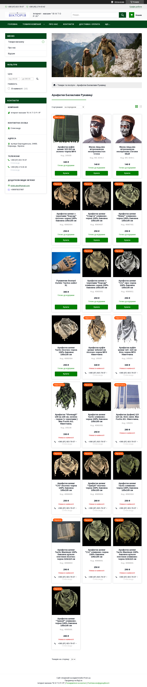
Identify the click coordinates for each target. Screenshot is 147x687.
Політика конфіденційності (98, 683)
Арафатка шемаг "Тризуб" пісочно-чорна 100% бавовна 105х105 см (97, 486)
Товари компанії (32, 24)
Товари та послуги (66, 85)
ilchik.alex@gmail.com (20, 185)
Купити (66, 173)
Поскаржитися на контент (76, 683)
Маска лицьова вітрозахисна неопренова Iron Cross (96, 150)
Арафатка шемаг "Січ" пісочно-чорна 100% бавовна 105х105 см (66, 486)
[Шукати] (122, 15)
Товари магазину (16, 42)
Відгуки (11, 53)
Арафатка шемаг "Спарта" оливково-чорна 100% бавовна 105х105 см (97, 217)
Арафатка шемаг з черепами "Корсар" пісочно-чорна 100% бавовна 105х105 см (66, 217)
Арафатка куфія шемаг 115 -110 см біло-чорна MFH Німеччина (127, 351)
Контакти (68, 24)
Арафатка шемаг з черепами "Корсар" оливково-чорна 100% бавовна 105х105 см (96, 284)
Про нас (53, 24)
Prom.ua (87, 678)
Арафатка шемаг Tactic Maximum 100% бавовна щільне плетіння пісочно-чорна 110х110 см (66, 554)
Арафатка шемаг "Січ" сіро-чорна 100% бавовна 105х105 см (127, 284)
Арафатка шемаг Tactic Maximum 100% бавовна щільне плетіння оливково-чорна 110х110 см (127, 554)
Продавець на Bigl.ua (73, 681)
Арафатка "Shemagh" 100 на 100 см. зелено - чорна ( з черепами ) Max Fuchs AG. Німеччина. (66, 419)
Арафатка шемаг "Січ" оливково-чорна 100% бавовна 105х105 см (96, 553)
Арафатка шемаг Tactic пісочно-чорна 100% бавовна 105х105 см (66, 351)
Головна (12, 24)
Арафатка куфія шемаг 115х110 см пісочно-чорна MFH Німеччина (97, 351)
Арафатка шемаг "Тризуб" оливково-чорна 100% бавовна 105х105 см (66, 622)
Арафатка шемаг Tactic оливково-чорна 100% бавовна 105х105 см (97, 418)
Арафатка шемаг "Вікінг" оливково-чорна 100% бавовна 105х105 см (127, 217)
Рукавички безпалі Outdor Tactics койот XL (66, 283)
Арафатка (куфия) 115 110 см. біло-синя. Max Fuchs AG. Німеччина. (127, 416)
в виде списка (140, 107)
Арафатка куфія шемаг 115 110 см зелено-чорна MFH (66, 149)
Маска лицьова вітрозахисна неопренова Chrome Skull (127, 150)
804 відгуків (119, 2)
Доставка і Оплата (89, 24)
